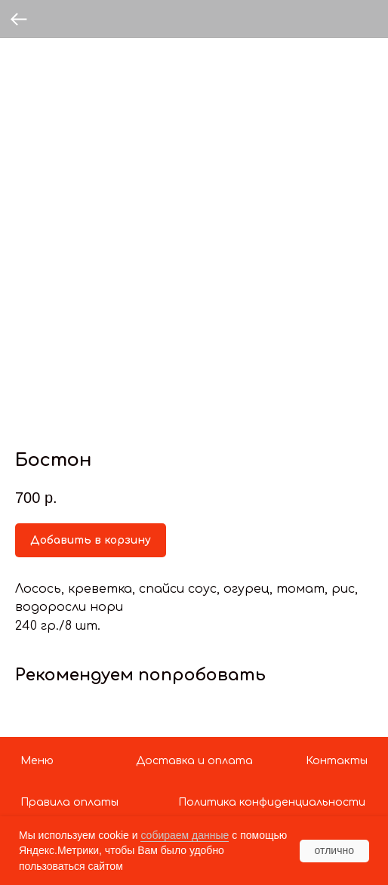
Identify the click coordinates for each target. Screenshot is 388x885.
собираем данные (184, 835)
